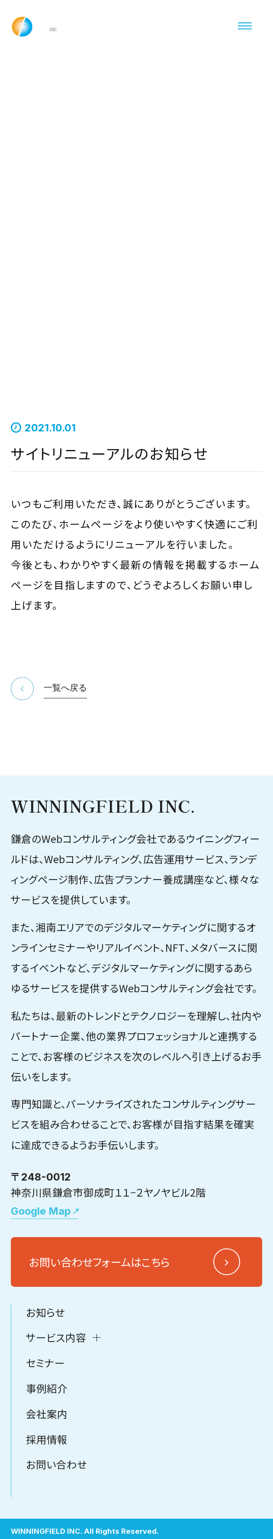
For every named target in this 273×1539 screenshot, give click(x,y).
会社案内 (46, 1471)
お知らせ (45, 1369)
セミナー (45, 1420)
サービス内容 (56, 1394)
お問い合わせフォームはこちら (99, 1319)
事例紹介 (46, 1445)
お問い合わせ (56, 1521)
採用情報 (46, 1496)
